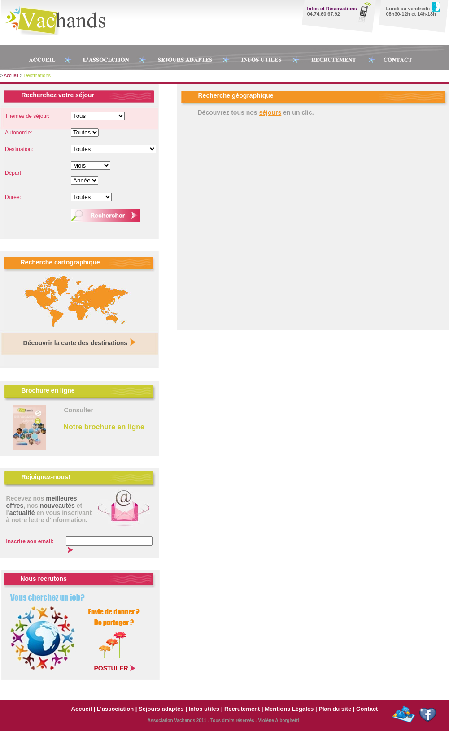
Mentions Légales (290, 708)
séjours (270, 112)
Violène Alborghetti (278, 720)
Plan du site (334, 708)
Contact (367, 708)
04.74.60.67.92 (323, 14)
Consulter (78, 410)
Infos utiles (203, 708)
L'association (115, 708)
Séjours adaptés (161, 708)
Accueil (11, 75)
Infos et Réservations (332, 8)
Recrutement (242, 708)
